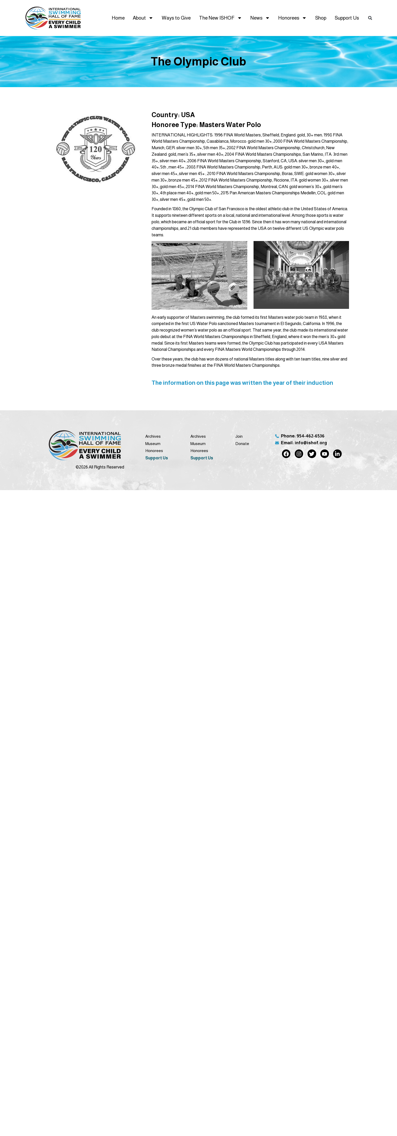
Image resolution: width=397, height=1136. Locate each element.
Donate (242, 443)
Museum (152, 443)
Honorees (292, 18)
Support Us (347, 18)
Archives (153, 436)
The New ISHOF (220, 18)
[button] (370, 18)
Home (118, 18)
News (260, 18)
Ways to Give (176, 18)
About (143, 18)
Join (239, 436)
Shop (320, 18)
